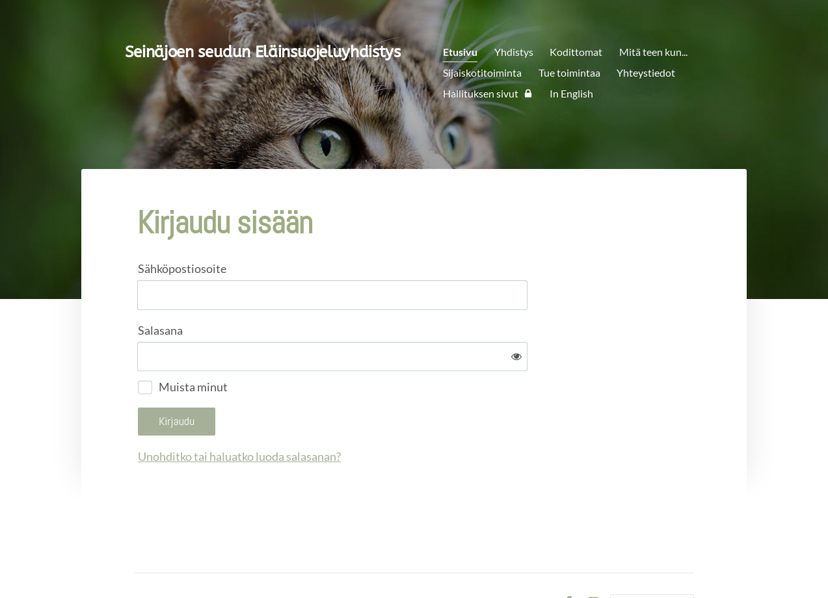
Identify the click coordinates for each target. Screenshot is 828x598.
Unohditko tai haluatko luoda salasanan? (379, 414)
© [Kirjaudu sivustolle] (140, 560)
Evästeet (532, 561)
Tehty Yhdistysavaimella (652, 561)
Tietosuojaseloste (464, 561)
